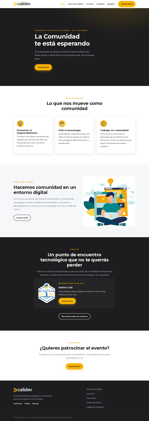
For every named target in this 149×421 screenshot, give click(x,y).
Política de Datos (94, 402)
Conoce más (62, 67)
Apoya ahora (74, 366)
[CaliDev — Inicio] (22, 4)
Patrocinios (91, 398)
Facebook (18, 404)
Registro (111, 4)
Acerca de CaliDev (76, 4)
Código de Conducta (95, 407)
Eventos (90, 4)
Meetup (35, 404)
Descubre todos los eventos (74, 316)
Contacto (100, 4)
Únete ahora (127, 4)
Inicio (62, 4)
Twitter (27, 404)
